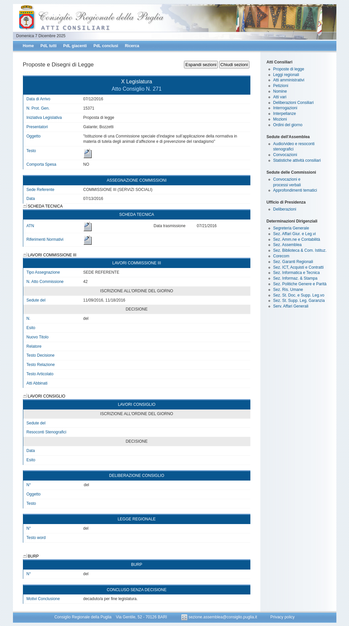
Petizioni (280, 85)
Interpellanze (284, 113)
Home (28, 46)
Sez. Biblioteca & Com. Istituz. (300, 250)
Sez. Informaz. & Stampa (295, 278)
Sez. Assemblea (287, 244)
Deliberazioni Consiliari (293, 102)
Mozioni (280, 119)
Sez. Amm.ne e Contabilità (296, 239)
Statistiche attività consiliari (297, 160)
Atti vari (280, 97)
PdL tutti (48, 46)
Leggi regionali (286, 74)
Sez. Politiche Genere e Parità (300, 284)
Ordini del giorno (288, 125)
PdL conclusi (105, 46)
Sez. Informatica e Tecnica (296, 272)
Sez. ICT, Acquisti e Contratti (298, 267)
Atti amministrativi (289, 80)
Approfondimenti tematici (295, 190)
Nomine (280, 91)
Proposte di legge (288, 69)
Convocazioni (285, 154)
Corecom (281, 256)
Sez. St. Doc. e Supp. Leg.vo (298, 295)
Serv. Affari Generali (290, 306)
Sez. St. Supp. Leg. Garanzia (299, 300)
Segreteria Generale (291, 228)
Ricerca (132, 46)
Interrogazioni (285, 108)
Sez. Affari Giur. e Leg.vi (294, 233)
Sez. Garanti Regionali (293, 261)
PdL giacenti (75, 46)
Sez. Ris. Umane (288, 289)
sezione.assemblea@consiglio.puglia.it (219, 617)
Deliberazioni (284, 209)
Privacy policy (282, 617)
